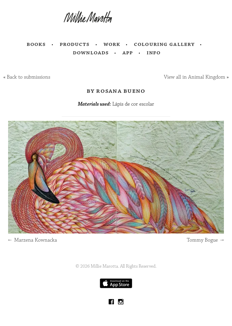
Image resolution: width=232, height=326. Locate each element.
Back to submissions (28, 77)
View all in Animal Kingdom (194, 77)
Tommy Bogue (206, 240)
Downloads (91, 52)
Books (36, 44)
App (127, 52)
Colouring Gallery (164, 44)
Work (112, 44)
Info (154, 52)
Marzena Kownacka (32, 240)
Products (75, 44)
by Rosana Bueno (116, 91)
